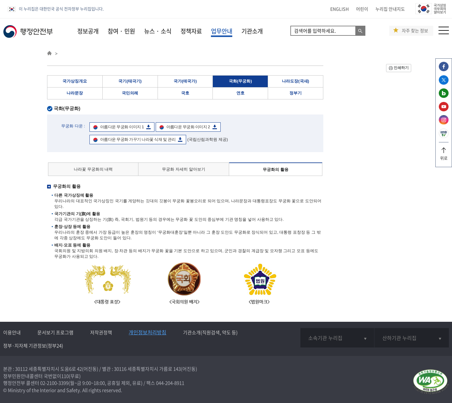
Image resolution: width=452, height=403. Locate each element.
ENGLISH (339, 9)
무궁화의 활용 (275, 169)
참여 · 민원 (121, 31)
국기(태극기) (130, 81)
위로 (444, 155)
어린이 (362, 9)
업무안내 (221, 31)
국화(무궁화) (240, 81)
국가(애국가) (185, 81)
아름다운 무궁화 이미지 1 (122, 127)
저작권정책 (101, 332)
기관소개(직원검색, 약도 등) (210, 332)
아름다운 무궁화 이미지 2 (188, 127)
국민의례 (130, 93)
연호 (240, 93)
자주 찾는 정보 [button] (415, 30)
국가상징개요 (74, 81)
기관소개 (252, 31)
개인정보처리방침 (147, 332)
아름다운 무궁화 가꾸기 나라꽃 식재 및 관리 (137, 139)
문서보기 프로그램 (55, 332)
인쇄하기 (401, 68)
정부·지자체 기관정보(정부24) (33, 345)
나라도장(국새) (295, 81)
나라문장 (75, 93)
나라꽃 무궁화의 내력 (93, 169)
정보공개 (88, 31)
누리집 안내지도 (390, 9)
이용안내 (12, 332)
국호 (185, 93)
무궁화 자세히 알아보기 (183, 169)
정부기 (295, 93)
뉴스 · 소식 (157, 31)
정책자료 (191, 31)
